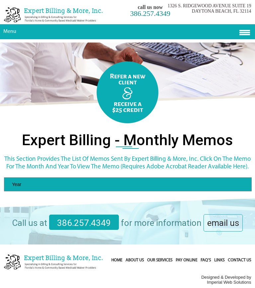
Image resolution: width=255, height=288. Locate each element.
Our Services (159, 260)
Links (219, 260)
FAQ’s (206, 260)
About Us (135, 260)
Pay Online (186, 260)
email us (223, 223)
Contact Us (239, 260)
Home (116, 260)
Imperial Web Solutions (229, 282)
